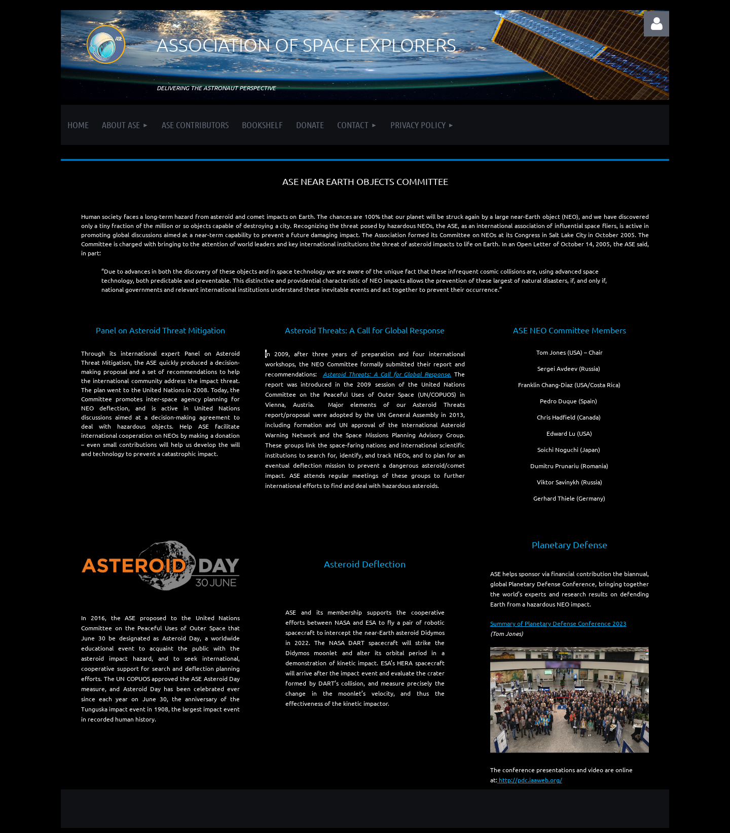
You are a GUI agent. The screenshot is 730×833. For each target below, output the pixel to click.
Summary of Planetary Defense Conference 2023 (558, 623)
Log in (656, 23)
